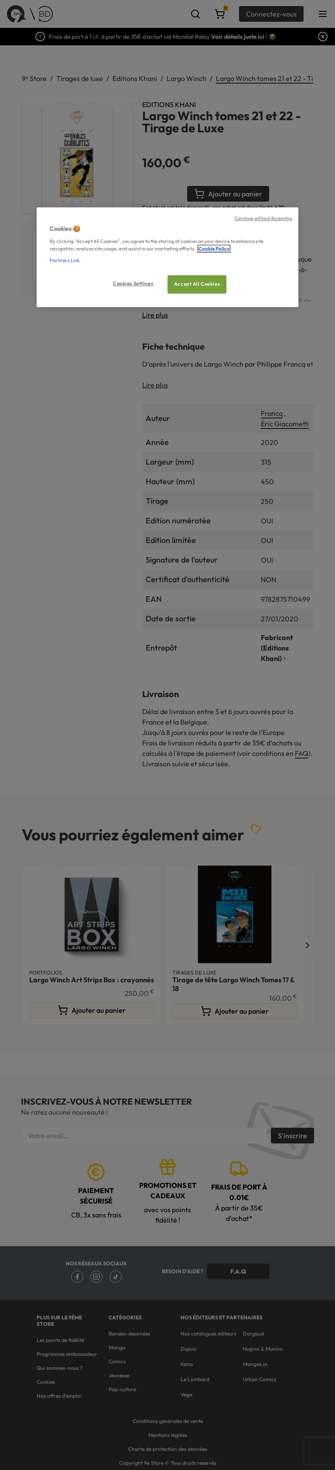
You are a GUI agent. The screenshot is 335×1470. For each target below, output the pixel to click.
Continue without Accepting (263, 219)
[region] (167, 257)
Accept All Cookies (197, 284)
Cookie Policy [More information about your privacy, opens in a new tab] (213, 249)
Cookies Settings (133, 283)
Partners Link (65, 260)
